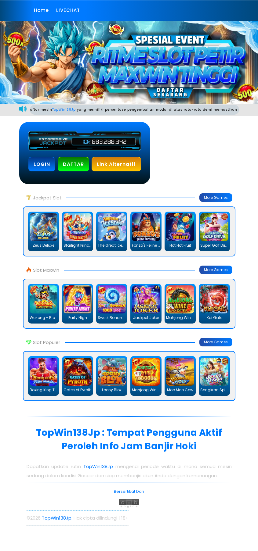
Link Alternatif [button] (116, 164)
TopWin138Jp (67, 109)
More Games (216, 197)
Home (41, 10)
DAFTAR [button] (73, 164)
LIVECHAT (68, 10)
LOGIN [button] (42, 164)
